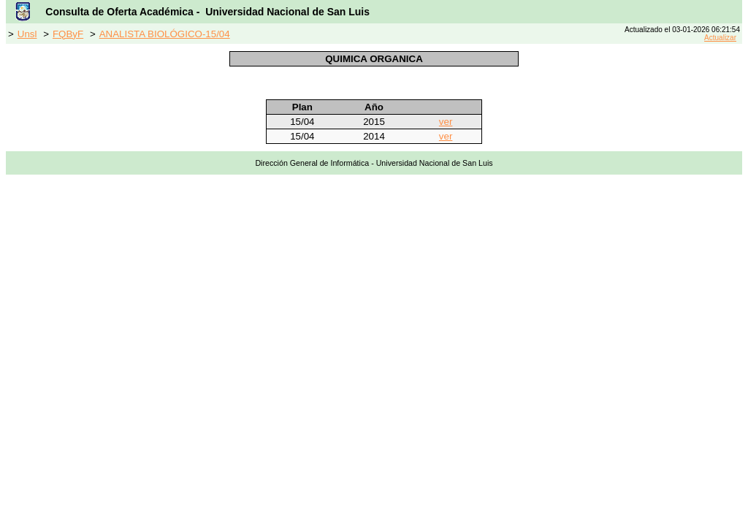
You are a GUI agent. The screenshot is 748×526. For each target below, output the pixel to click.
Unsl (27, 33)
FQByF (68, 33)
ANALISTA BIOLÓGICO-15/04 (164, 33)
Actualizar (720, 38)
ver (446, 121)
